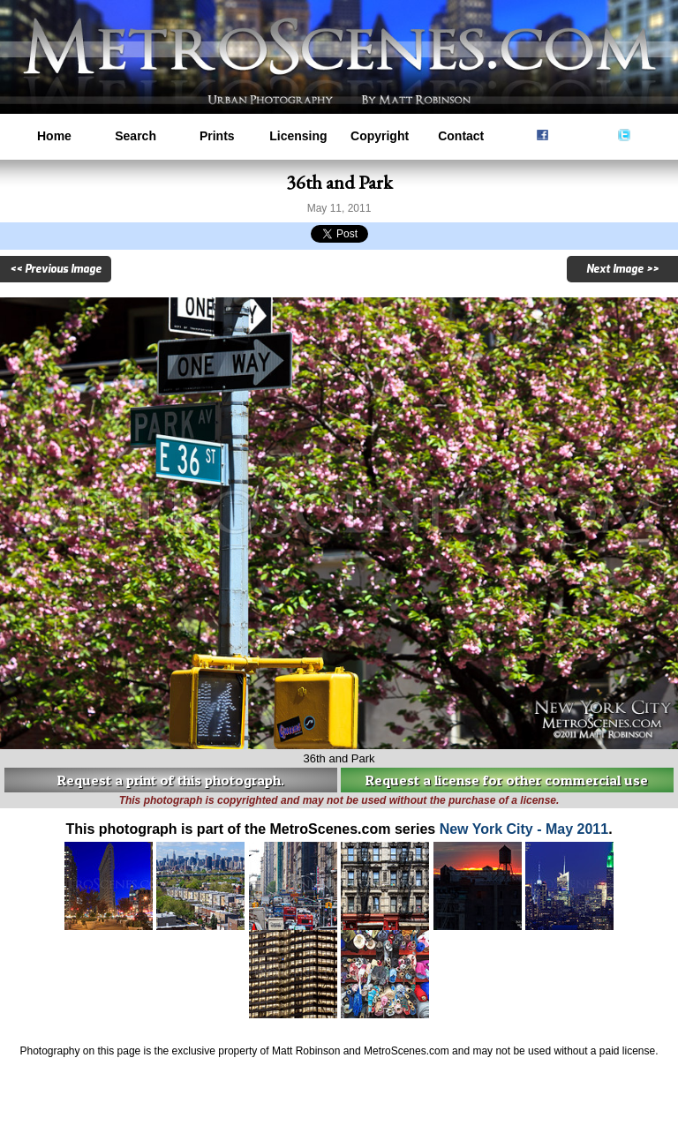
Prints (217, 136)
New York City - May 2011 (524, 829)
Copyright (379, 136)
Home (54, 136)
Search (135, 136)
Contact (461, 136)
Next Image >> (622, 269)
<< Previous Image (56, 269)
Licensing (298, 136)
